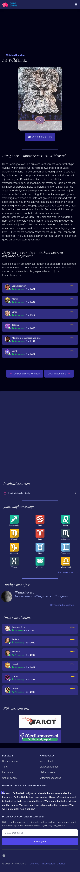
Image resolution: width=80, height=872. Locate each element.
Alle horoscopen (67, 572)
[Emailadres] (40, 832)
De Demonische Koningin (25, 373)
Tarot (5, 766)
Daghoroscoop (10, 761)
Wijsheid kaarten (15, 55)
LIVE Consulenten (49, 766)
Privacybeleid (48, 863)
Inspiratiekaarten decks (40, 493)
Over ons (34, 863)
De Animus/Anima (59, 373)
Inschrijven (40, 841)
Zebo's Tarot (46, 761)
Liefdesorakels (47, 772)
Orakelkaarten (9, 777)
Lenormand (8, 772)
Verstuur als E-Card (40, 136)
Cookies (61, 863)
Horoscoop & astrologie (64, 605)
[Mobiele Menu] (76, 4)
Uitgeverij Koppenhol (51, 777)
